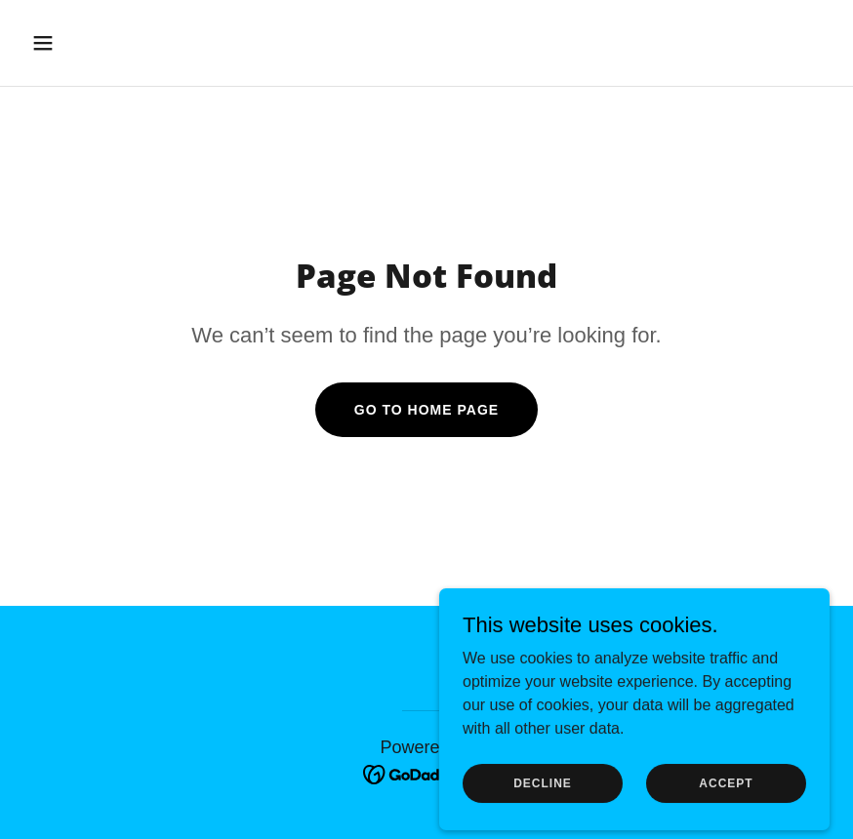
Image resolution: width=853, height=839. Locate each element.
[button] (116, 42)
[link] (427, 773)
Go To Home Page (426, 410)
